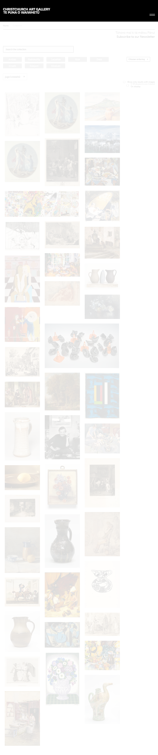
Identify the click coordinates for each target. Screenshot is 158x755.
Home (6, 25)
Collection (17, 25)
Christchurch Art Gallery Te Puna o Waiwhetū (26, 11)
